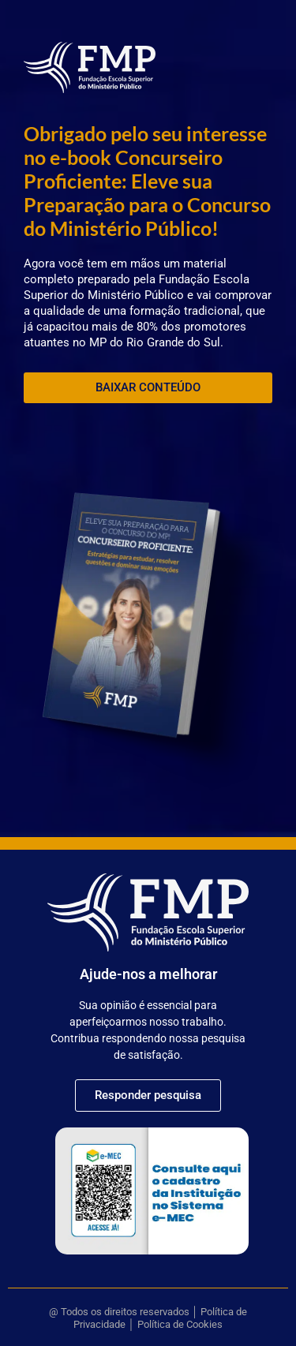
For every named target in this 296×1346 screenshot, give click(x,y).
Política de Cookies (180, 1324)
